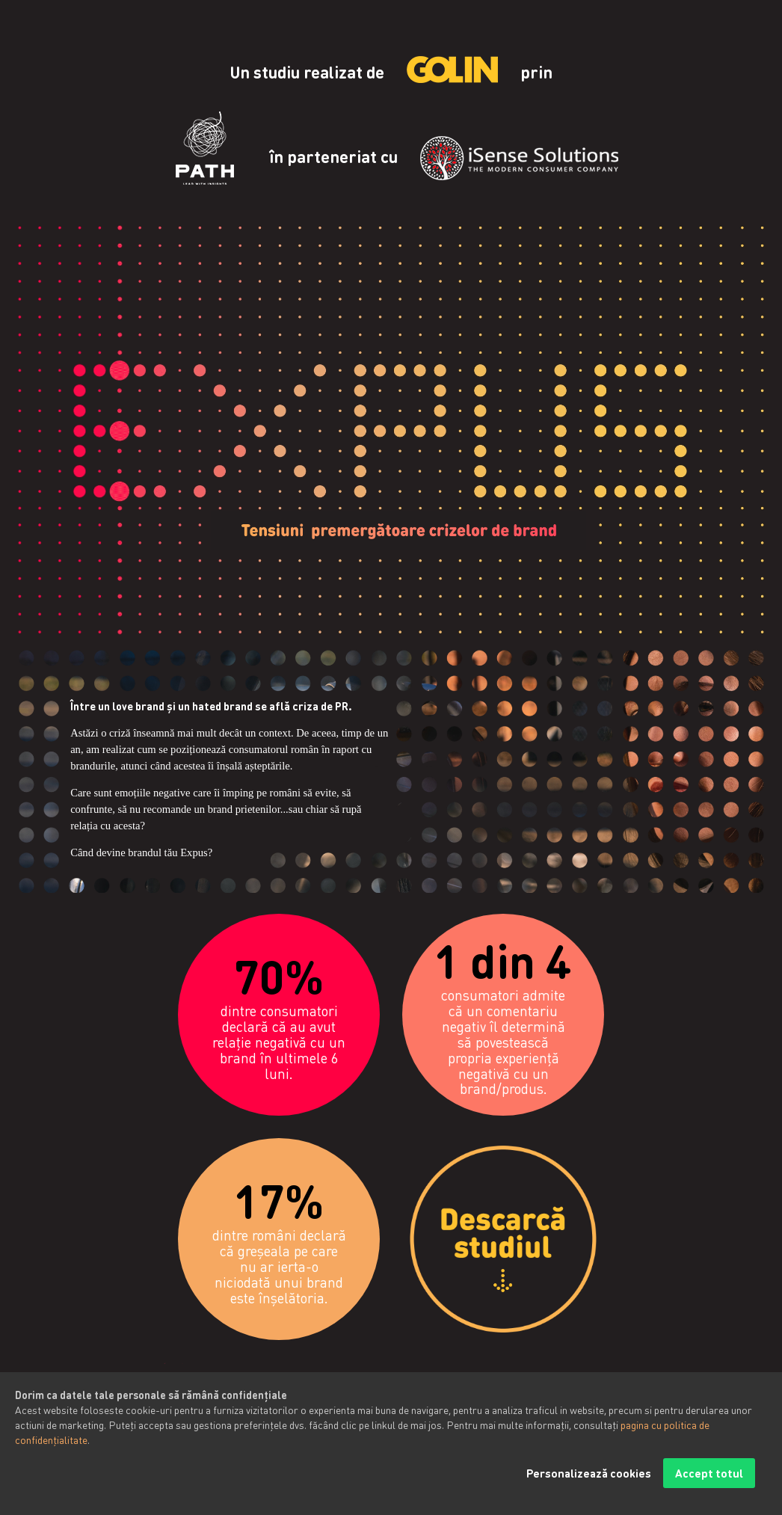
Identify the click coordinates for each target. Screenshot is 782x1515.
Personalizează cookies (588, 1486)
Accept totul (709, 1486)
